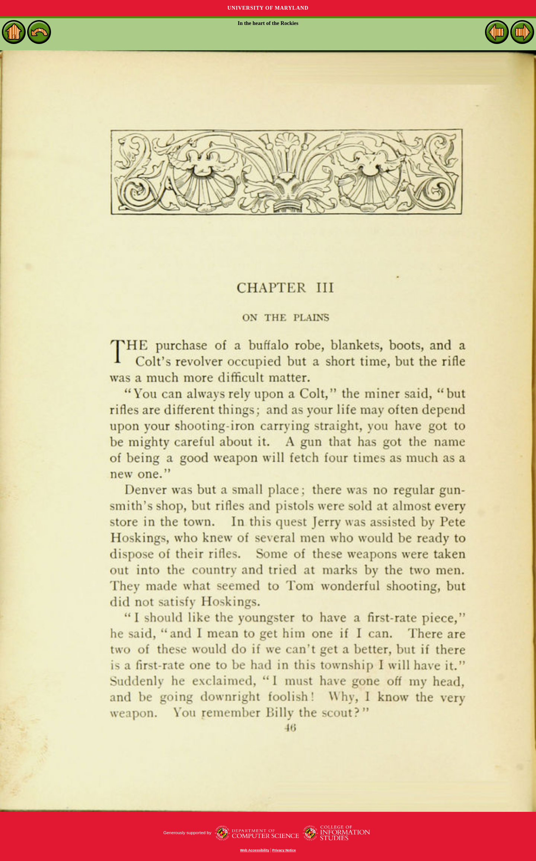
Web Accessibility (254, 850)
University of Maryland (268, 8)
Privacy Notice (284, 850)
